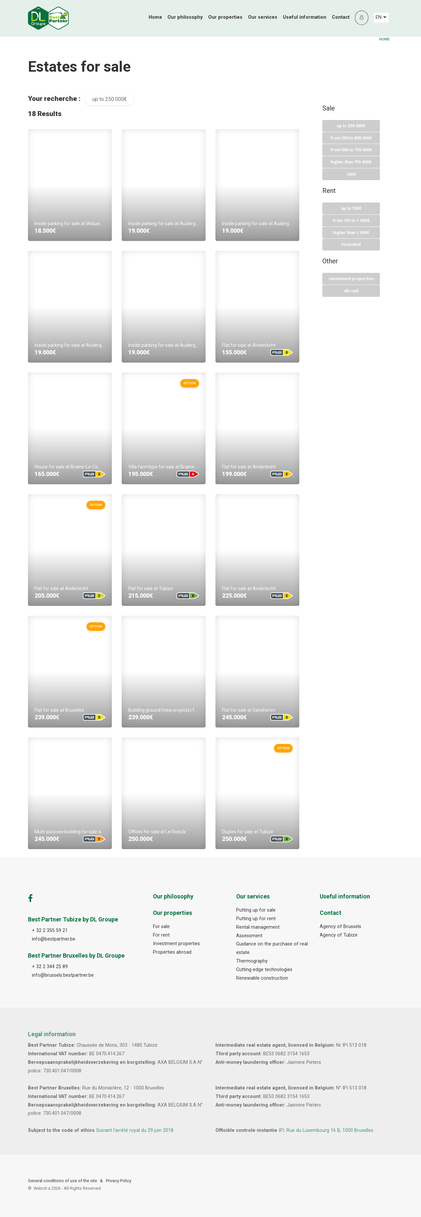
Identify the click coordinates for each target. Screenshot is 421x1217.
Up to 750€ (351, 208)
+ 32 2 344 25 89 (50, 966)
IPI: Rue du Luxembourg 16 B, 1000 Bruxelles (326, 1130)
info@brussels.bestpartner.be (63, 975)
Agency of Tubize (339, 935)
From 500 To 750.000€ (351, 150)
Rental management (258, 927)
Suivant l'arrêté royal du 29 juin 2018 (134, 1130)
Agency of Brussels (340, 926)
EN (381, 17)
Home (155, 17)
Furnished (351, 245)
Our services (262, 17)
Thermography (252, 961)
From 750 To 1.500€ (351, 220)
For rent (161, 935)
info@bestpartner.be (53, 939)
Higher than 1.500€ (351, 232)
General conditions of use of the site (62, 1180)
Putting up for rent (256, 918)
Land (351, 174)
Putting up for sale (256, 910)
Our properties (225, 17)
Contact (341, 17)
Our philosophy (185, 17)
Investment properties (351, 279)
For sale (161, 926)
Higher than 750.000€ (351, 162)
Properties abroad (172, 952)
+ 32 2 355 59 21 (50, 930)
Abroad (351, 291)
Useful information (304, 17)
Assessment (249, 936)
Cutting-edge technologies (264, 969)
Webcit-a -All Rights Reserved (67, 1188)
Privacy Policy (118, 1180)
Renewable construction (262, 978)
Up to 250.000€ (351, 125)
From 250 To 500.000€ (351, 137)
